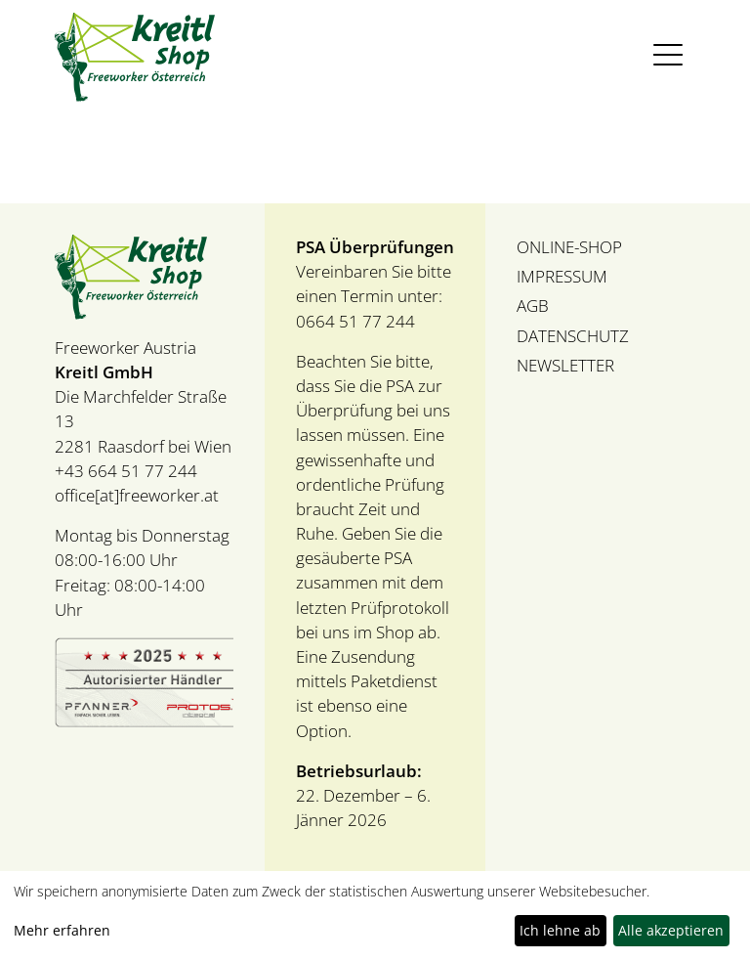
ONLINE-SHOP (569, 247)
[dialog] (375, 915)
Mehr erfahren (62, 930)
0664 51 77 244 (355, 321)
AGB (533, 305)
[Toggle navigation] (668, 55)
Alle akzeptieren (671, 930)
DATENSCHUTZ (573, 336)
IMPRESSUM (562, 276)
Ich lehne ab (560, 930)
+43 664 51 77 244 (126, 470)
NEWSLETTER (565, 365)
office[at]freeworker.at (137, 495)
